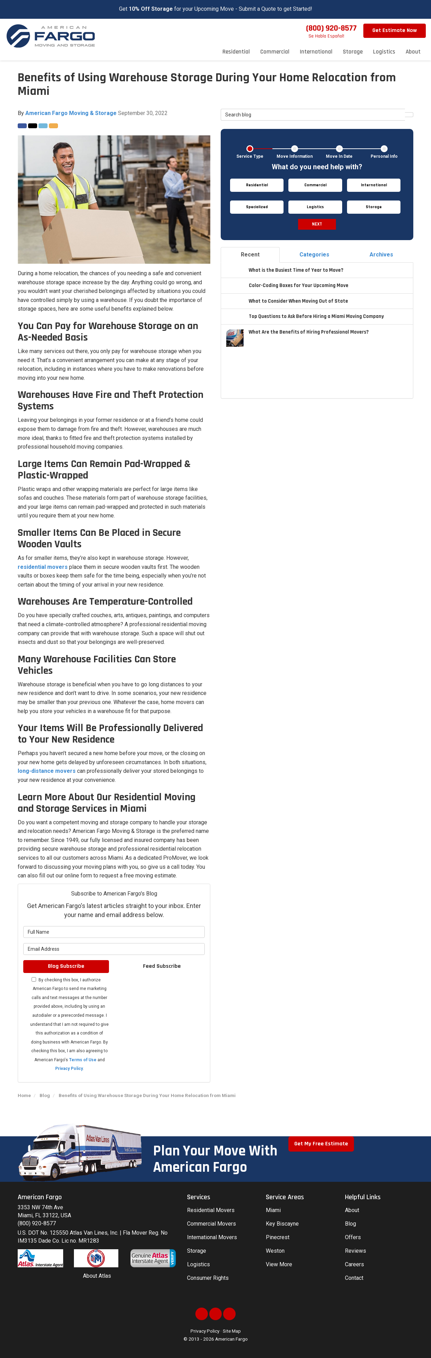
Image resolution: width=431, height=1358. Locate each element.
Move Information (295, 156)
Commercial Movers (211, 1223)
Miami (273, 1210)
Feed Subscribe (162, 966)
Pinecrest (277, 1237)
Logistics (198, 1264)
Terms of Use (82, 1059)
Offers (353, 1237)
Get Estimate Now (394, 30)
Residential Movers (211, 1210)
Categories (314, 254)
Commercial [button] (274, 52)
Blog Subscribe (66, 966)
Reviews (355, 1250)
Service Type (249, 156)
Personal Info (384, 156)
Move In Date (339, 156)
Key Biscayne (282, 1223)
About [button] (413, 52)
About (352, 1210)
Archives (381, 254)
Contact (354, 1278)
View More (279, 1264)
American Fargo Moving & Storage (71, 113)
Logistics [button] (384, 52)
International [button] (316, 52)
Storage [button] (353, 52)
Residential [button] (236, 52)
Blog (350, 1223)
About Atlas (97, 1276)
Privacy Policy (69, 1068)
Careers (354, 1264)
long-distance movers (47, 771)
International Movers (212, 1237)
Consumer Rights (208, 1278)
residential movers (43, 567)
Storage (196, 1250)
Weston (275, 1250)
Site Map (232, 1331)
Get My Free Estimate (321, 1143)
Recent (250, 254)
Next (317, 224)
